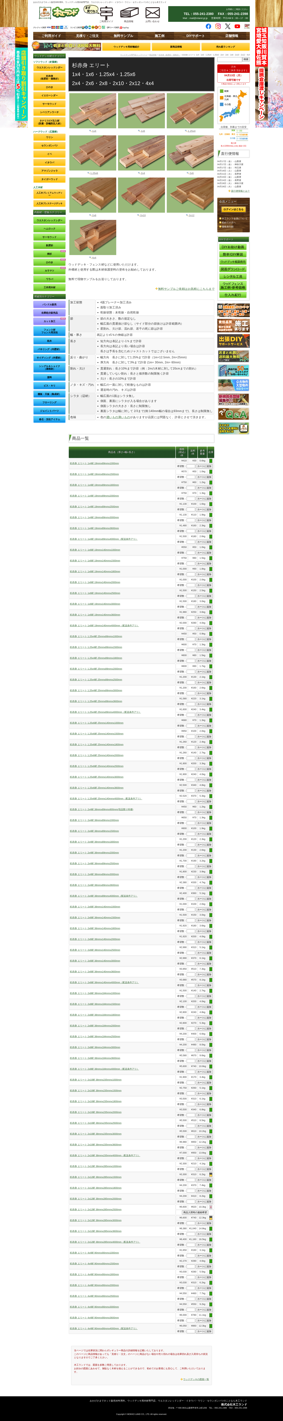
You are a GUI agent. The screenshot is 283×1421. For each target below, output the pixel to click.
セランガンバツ (49, 145)
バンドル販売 (49, 304)
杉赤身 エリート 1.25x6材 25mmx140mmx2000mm (96, 755)
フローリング (49, 402)
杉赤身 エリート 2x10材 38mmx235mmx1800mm (95, 1101)
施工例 (159, 36)
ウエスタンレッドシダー (49, 67)
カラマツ (49, 270)
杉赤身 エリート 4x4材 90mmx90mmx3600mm (94, 1317)
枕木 (49, 341)
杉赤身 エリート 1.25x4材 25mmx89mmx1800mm (96, 658)
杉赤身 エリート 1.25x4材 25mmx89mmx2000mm (96, 668)
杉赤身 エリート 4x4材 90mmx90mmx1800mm (94, 1274)
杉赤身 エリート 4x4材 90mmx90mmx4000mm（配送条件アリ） (104, 1328)
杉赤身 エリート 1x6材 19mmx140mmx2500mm (95, 593)
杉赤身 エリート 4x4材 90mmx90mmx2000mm (94, 1285)
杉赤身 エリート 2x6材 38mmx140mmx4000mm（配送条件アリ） (104, 982)
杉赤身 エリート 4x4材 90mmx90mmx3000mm (94, 1306)
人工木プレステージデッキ (49, 203)
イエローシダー (49, 95)
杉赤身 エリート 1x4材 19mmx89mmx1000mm (94, 463)
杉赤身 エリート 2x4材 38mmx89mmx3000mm (94, 874)
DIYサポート (195, 36)
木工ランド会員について (235, 218)
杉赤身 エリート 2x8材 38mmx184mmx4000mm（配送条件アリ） (104, 1069)
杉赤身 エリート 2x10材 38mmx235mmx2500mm (95, 1123)
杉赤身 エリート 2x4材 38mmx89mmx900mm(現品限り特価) (101, 809)
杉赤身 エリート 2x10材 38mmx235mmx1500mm (95, 1090)
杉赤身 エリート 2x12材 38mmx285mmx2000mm (95, 1198)
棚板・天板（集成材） (49, 394)
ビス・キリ (49, 385)
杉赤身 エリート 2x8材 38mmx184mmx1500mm (95, 1004)
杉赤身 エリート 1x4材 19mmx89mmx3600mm (94, 528)
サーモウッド (49, 104)
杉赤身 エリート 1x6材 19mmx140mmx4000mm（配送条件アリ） (104, 625)
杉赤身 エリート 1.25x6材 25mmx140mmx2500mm (96, 766)
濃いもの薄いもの (118, 417)
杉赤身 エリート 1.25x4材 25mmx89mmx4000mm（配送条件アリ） (105, 712)
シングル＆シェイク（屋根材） (49, 367)
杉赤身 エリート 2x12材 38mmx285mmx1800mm (95, 1188)
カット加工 (49, 321)
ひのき (49, 87)
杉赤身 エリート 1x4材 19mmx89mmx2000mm (94, 495)
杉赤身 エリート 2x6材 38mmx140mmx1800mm (95, 928)
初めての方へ (229, 222)
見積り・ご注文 (87, 36)
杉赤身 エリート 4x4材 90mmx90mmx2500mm (94, 1296)
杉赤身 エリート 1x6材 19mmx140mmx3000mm (95, 604)
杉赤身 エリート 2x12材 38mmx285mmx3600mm (95, 1231)
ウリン (49, 137)
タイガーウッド (49, 179)
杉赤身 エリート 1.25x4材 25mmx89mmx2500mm (96, 679)
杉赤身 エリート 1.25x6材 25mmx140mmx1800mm (96, 744)
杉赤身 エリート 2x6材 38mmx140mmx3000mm (95, 960)
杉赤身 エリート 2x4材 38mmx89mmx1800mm (94, 841)
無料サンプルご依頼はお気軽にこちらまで (186, 288)
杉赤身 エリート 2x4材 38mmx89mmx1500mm (94, 831)
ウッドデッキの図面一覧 (196, 1379)
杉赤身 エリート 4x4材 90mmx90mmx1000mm (94, 1252)
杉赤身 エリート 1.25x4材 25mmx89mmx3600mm (96, 701)
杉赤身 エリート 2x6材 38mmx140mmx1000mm (95, 906)
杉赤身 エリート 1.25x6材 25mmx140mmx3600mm (96, 787)
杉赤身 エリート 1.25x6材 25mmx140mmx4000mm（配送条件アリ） (106, 798)
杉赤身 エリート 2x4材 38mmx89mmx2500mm (94, 863)
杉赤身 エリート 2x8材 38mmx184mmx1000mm (95, 993)
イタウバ (49, 162)
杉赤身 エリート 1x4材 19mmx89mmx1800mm (94, 485)
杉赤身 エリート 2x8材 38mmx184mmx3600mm (95, 1058)
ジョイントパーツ (49, 411)
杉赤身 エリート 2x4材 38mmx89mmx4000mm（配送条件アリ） (104, 896)
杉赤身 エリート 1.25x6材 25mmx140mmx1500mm (96, 733)
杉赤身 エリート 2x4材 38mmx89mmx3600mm (94, 885)
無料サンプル (123, 36)
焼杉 (49, 254)
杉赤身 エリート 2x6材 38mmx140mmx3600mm (95, 971)
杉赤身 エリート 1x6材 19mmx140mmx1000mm (95, 549)
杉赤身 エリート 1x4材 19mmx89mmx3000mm (94, 517)
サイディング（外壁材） (49, 357)
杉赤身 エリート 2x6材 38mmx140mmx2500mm (95, 950)
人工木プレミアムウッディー (49, 194)
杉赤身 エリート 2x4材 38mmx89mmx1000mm (94, 820)
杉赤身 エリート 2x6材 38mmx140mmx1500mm (95, 917)
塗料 (49, 377)
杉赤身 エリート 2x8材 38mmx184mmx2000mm (95, 1025)
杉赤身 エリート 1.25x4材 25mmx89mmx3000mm (96, 690)
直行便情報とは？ (240, 191)
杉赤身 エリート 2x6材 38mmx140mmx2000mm (95, 939)
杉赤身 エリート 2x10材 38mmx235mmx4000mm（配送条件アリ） (105, 1155)
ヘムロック (49, 228)
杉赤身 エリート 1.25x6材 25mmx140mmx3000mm (96, 777)
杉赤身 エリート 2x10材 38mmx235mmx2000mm (95, 1112)
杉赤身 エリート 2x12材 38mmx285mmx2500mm (95, 1209)
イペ (49, 154)
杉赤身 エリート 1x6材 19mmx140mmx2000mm (95, 582)
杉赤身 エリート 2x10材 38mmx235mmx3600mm (95, 1144)
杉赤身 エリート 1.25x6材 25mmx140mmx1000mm (96, 722)
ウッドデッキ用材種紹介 (126, 46)
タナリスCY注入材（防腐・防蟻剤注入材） (49, 122)
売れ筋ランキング (225, 46)
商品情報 (152, 55)
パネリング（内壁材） (49, 349)
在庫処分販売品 (49, 312)
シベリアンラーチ (49, 112)
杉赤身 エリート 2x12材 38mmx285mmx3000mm (95, 1220)
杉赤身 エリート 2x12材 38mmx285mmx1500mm (95, 1177)
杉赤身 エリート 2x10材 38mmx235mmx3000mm (95, 1133)
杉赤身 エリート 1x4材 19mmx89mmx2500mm (94, 506)
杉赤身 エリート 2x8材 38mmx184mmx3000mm (95, 1047)
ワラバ (49, 279)
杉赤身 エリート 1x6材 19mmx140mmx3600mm (95, 614)
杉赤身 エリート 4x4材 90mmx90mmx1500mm (94, 1263)
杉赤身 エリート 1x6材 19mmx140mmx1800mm (95, 571)
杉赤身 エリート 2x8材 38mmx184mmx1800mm (95, 1014)
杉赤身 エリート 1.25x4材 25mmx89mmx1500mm (96, 647)
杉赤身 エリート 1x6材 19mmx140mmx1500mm (95, 560)
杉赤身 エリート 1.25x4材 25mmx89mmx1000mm (96, 636)
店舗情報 (231, 36)
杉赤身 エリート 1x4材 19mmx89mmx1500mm (94, 474)
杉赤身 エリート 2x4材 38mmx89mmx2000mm (94, 852)
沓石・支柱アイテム (49, 419)
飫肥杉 (49, 245)
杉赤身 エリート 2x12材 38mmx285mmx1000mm (95, 1166)
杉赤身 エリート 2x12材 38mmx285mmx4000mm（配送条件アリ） (105, 1242)
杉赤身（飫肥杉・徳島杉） (49, 77)
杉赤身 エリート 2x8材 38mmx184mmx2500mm (95, 1036)
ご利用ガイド (51, 36)
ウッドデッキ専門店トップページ (133, 55)
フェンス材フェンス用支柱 (49, 331)
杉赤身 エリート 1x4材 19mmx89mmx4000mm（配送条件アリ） (104, 539)
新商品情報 (176, 46)
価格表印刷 (228, 226)
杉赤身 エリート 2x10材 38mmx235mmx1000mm (95, 1079)
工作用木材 (49, 287)
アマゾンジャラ (49, 170)
